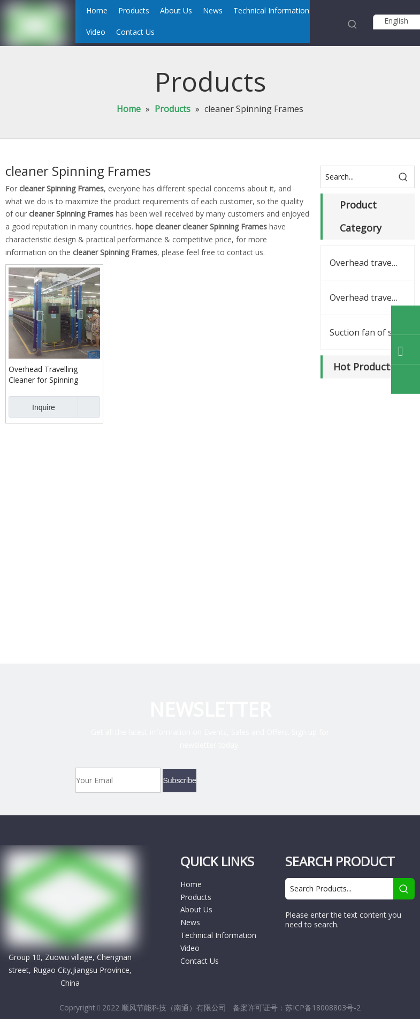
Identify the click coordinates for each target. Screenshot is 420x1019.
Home (191, 884)
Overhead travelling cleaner (372, 263)
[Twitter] (359, 952)
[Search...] (357, 177)
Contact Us (199, 961)
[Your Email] (118, 780)
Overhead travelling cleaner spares (372, 297)
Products (195, 897)
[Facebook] (296, 952)
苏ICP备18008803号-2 (323, 1007)
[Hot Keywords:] (352, 24)
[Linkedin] (340, 952)
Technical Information (218, 935)
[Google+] (318, 952)
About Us (196, 909)
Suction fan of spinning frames (372, 332)
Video (190, 948)
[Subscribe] (179, 780)
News (190, 922)
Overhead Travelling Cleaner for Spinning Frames (43, 374)
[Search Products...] (339, 888)
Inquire (32, 407)
